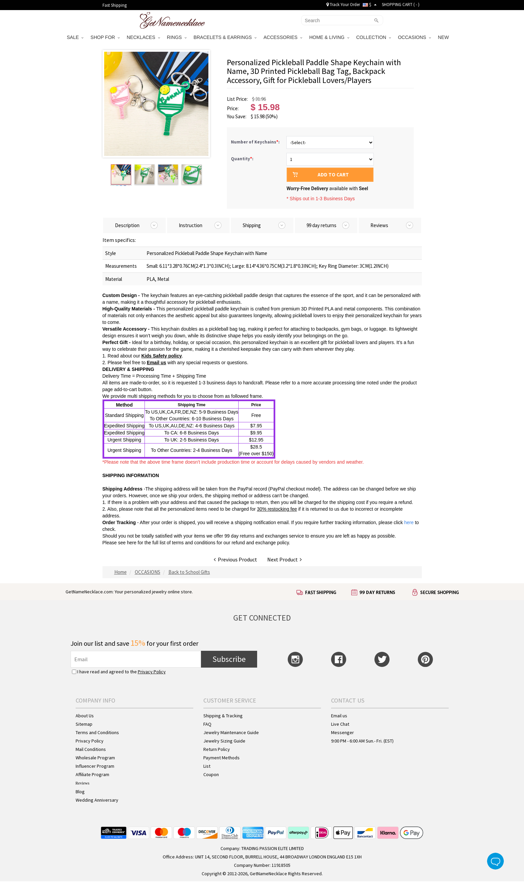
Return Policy (216, 749)
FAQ (207, 724)
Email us (156, 362)
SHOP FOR (105, 37)
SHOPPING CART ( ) (400, 4)
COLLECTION (373, 37)
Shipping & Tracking (223, 716)
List (206, 766)
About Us (85, 716)
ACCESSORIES (283, 37)
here (131, 542)
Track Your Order (343, 4)
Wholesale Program (95, 758)
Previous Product (235, 559)
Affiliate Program (92, 774)
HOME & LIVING (329, 37)
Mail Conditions (91, 749)
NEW (444, 37)
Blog (80, 792)
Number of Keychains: (256, 142)
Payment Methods (221, 758)
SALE (75, 37)
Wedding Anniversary (97, 800)
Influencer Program (95, 766)
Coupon (211, 774)
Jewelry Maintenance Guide (231, 732)
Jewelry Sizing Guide (224, 741)
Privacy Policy (152, 672)
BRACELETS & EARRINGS (225, 37)
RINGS (177, 37)
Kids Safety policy (161, 355)
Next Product (284, 559)
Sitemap (84, 724)
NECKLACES (143, 37)
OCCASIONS (414, 37)
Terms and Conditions (97, 732)
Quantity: (242, 159)
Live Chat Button (495, 861)
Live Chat (340, 724)
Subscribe (229, 659)
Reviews (82, 783)
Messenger (342, 732)
